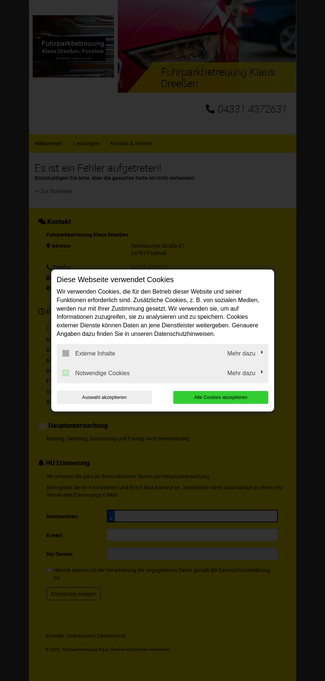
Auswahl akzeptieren (104, 397)
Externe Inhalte (89, 353)
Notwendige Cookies (96, 373)
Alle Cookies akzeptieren (220, 397)
